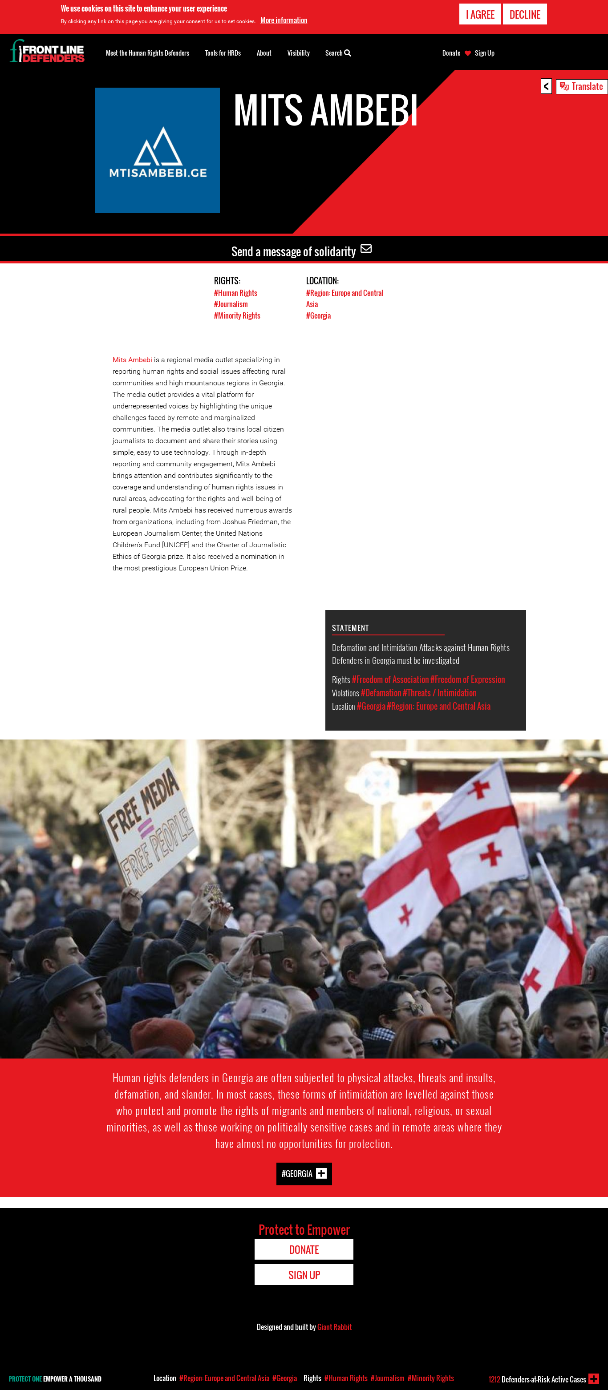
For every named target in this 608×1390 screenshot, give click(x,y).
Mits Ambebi (133, 359)
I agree (480, 14)
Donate (451, 52)
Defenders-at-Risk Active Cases (537, 1379)
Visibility (299, 52)
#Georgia (319, 314)
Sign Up (485, 52)
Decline (525, 14)
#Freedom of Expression (467, 679)
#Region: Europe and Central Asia (438, 705)
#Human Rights (236, 292)
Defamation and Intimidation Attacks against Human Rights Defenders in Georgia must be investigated (421, 653)
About (264, 52)
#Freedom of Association (390, 679)
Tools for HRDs (223, 52)
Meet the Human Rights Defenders (147, 52)
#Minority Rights (238, 314)
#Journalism (231, 303)
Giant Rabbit (334, 1326)
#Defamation (381, 692)
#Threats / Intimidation (440, 692)
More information (284, 20)
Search (338, 52)
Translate (587, 86)
